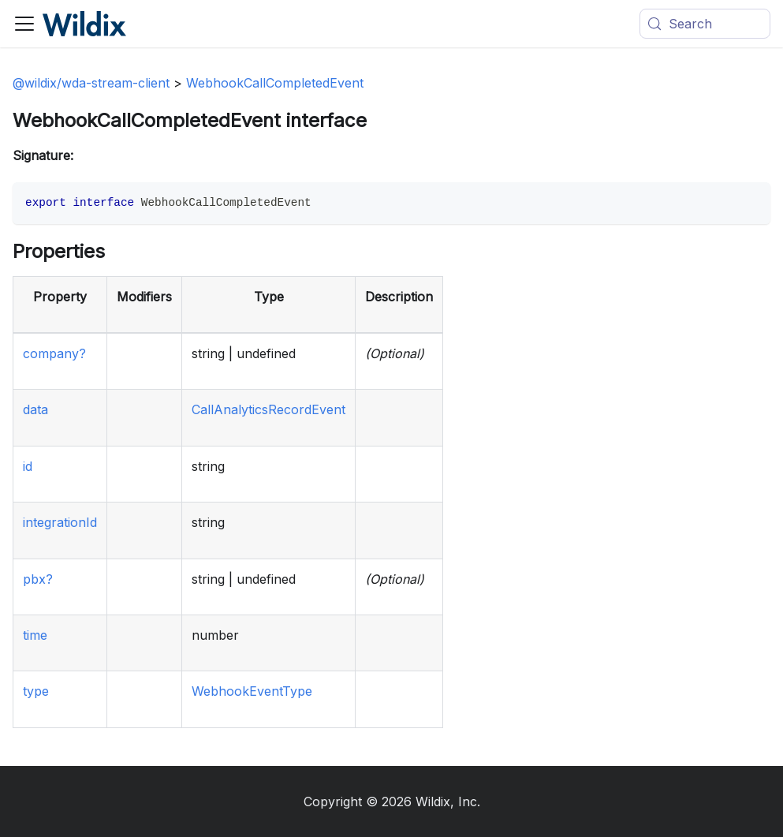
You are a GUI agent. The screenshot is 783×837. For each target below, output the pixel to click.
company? (54, 353)
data (35, 409)
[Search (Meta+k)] (704, 24)
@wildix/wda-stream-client (91, 83)
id (27, 466)
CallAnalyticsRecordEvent (268, 409)
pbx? (38, 579)
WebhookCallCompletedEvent (275, 83)
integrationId (60, 522)
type (36, 691)
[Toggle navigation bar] (24, 23)
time (35, 635)
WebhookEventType (252, 691)
